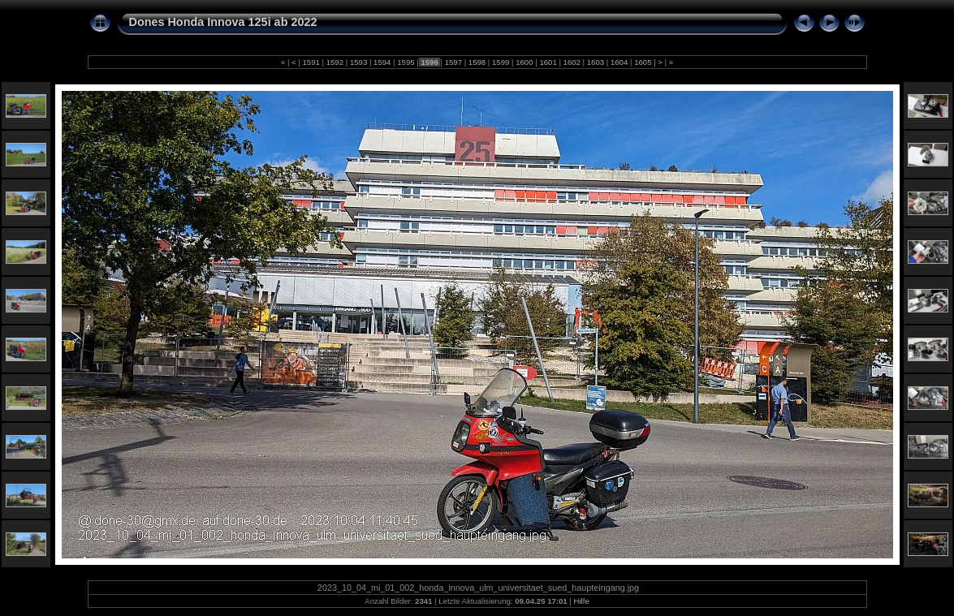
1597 (453, 62)
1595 (406, 62)
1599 (501, 62)
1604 (619, 62)
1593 (358, 62)
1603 (596, 62)
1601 (548, 62)
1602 (572, 62)
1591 (311, 62)
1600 (525, 62)
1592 (335, 62)
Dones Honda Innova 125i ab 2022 (223, 21)
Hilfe (581, 601)
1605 (643, 62)
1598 (477, 62)
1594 (382, 62)
